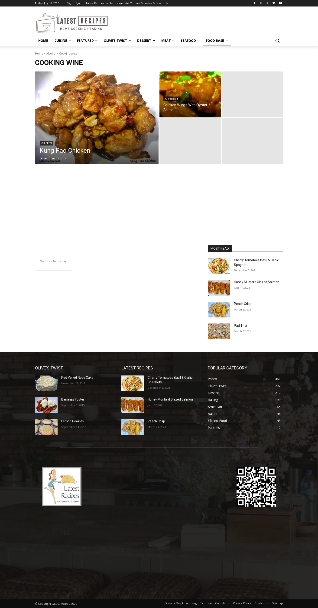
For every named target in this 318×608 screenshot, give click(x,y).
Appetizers (171, 98)
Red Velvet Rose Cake (77, 377)
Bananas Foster (72, 399)
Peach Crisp (242, 304)
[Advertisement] (159, 210)
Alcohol (51, 53)
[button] (277, 40)
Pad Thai (240, 325)
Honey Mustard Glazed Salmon (256, 282)
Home (39, 53)
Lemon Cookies (72, 421)
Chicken (46, 143)
